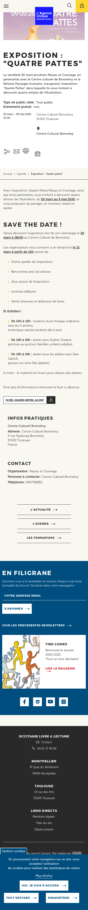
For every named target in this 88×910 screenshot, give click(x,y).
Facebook (24, 701)
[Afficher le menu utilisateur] (82, 6)
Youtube (50, 701)
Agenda (21, 173)
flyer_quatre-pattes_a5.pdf (25, 400)
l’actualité (41, 509)
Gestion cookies (13, 851)
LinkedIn (37, 701)
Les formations (41, 537)
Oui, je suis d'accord (41, 885)
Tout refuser (18, 897)
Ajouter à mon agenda (48, 149)
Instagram (63, 701)
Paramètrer (59, 897)
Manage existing (47, 608)
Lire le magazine (60, 668)
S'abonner (13, 608)
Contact (46, 742)
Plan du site (44, 823)
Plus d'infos (44, 876)
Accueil (7, 173)
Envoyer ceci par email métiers (17, 151)
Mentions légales (44, 816)
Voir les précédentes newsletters (33, 625)
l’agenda (41, 523)
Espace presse (44, 829)
